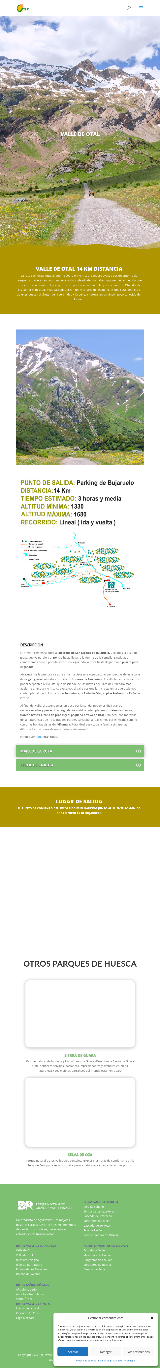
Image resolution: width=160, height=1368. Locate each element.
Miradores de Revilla (97, 1265)
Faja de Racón (92, 1230)
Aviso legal (130, 1360)
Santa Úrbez (24, 1299)
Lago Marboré (25, 1318)
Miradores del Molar (97, 1221)
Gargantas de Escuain (97, 1260)
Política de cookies (86, 1360)
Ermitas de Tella (94, 1269)
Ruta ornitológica (27, 1260)
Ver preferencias (138, 1352)
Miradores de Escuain (97, 1255)
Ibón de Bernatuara (29, 1265)
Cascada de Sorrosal (97, 1225)
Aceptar (73, 1352)
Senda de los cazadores (99, 1211)
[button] (152, 1318)
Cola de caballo (93, 1207)
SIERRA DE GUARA (80, 1055)
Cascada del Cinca (28, 1313)
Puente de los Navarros (31, 1269)
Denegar (106, 1352)
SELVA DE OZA (80, 1154)
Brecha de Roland (28, 1274)
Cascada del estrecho (97, 1216)
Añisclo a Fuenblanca (30, 1294)
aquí (39, 737)
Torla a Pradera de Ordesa (101, 1235)
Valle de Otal (24, 1255)
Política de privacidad (110, 1360)
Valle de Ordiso (26, 1250)
